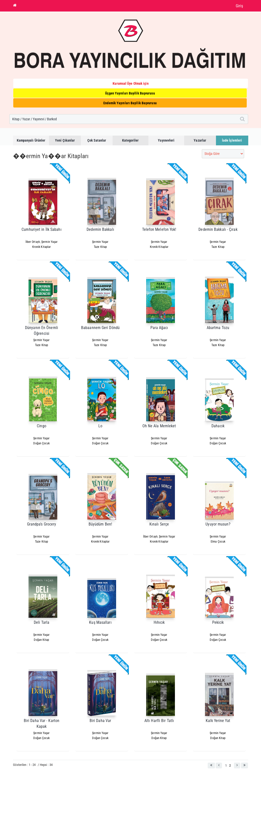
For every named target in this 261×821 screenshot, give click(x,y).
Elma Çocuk (218, 541)
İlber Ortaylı (33, 242)
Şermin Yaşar (49, 242)
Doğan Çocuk (41, 443)
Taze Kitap (100, 247)
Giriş (239, 6)
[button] (211, 765)
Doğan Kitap (41, 640)
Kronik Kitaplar (41, 247)
